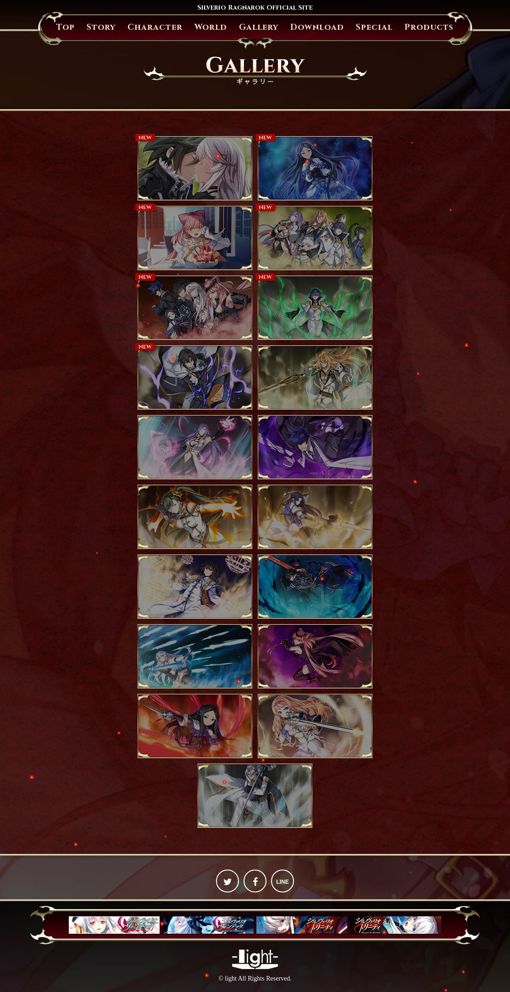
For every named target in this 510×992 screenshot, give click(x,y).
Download (317, 27)
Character (155, 27)
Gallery (258, 27)
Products (429, 27)
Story (101, 27)
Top (65, 27)
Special (374, 27)
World (210, 27)
